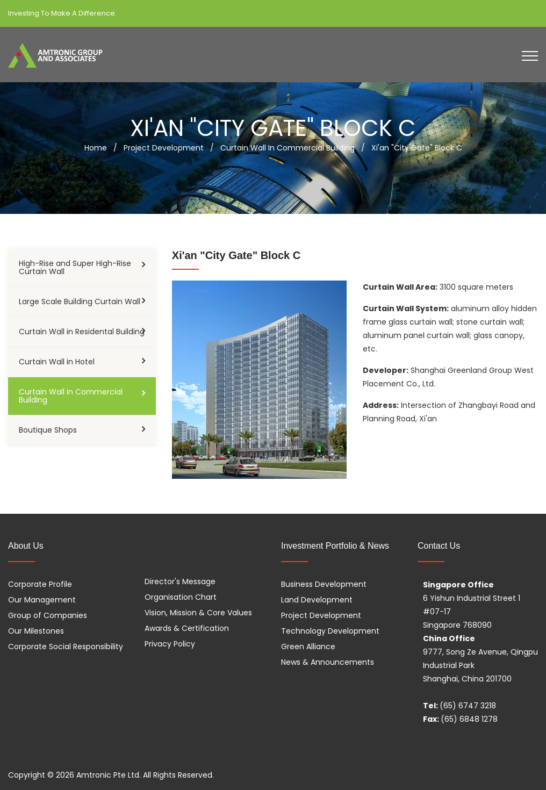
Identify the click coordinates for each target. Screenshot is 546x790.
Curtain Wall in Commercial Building (71, 395)
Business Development (324, 584)
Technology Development (330, 631)
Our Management (42, 599)
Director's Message (180, 581)
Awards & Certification (187, 628)
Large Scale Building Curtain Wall (79, 301)
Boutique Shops (48, 430)
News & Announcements (327, 662)
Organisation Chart (181, 597)
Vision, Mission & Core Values (198, 612)
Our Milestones (36, 631)
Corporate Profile (40, 584)
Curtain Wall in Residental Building (82, 331)
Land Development (317, 599)
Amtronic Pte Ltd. (108, 775)
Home (95, 147)
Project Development (321, 615)
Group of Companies (47, 615)
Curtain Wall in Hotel (57, 361)
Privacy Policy (170, 643)
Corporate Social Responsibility (65, 646)
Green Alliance (308, 646)
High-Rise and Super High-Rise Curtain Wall (75, 267)
